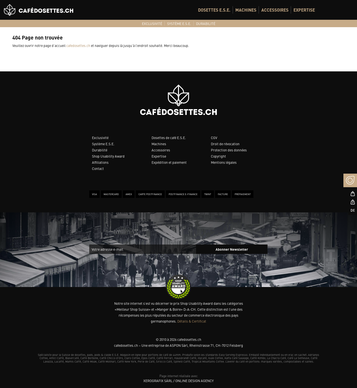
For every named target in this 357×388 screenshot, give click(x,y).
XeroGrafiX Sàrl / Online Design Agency (178, 380)
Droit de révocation (225, 143)
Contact (98, 168)
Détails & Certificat (191, 321)
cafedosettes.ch (78, 45)
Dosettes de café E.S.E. (169, 137)
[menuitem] (214, 10)
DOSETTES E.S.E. (214, 10)
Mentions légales (224, 162)
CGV (214, 137)
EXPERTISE (304, 10)
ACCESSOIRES (275, 10)
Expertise (159, 156)
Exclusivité (100, 137)
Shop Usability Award (108, 156)
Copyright (218, 156)
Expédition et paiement (169, 162)
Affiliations (100, 162)
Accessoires (161, 149)
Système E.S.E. (103, 143)
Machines (159, 143)
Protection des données (229, 149)
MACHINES (245, 10)
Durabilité (99, 149)
